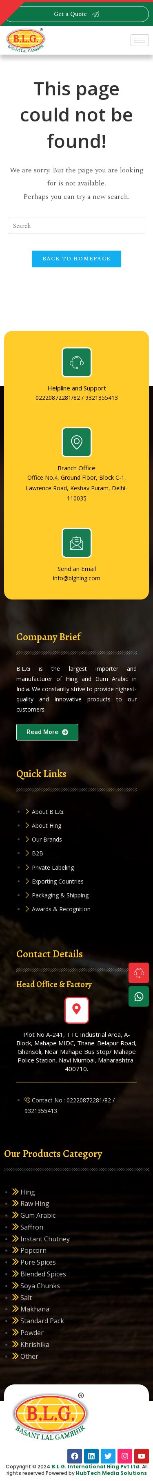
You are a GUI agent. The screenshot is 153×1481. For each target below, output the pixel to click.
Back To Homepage (76, 259)
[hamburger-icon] (140, 40)
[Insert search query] (77, 226)
